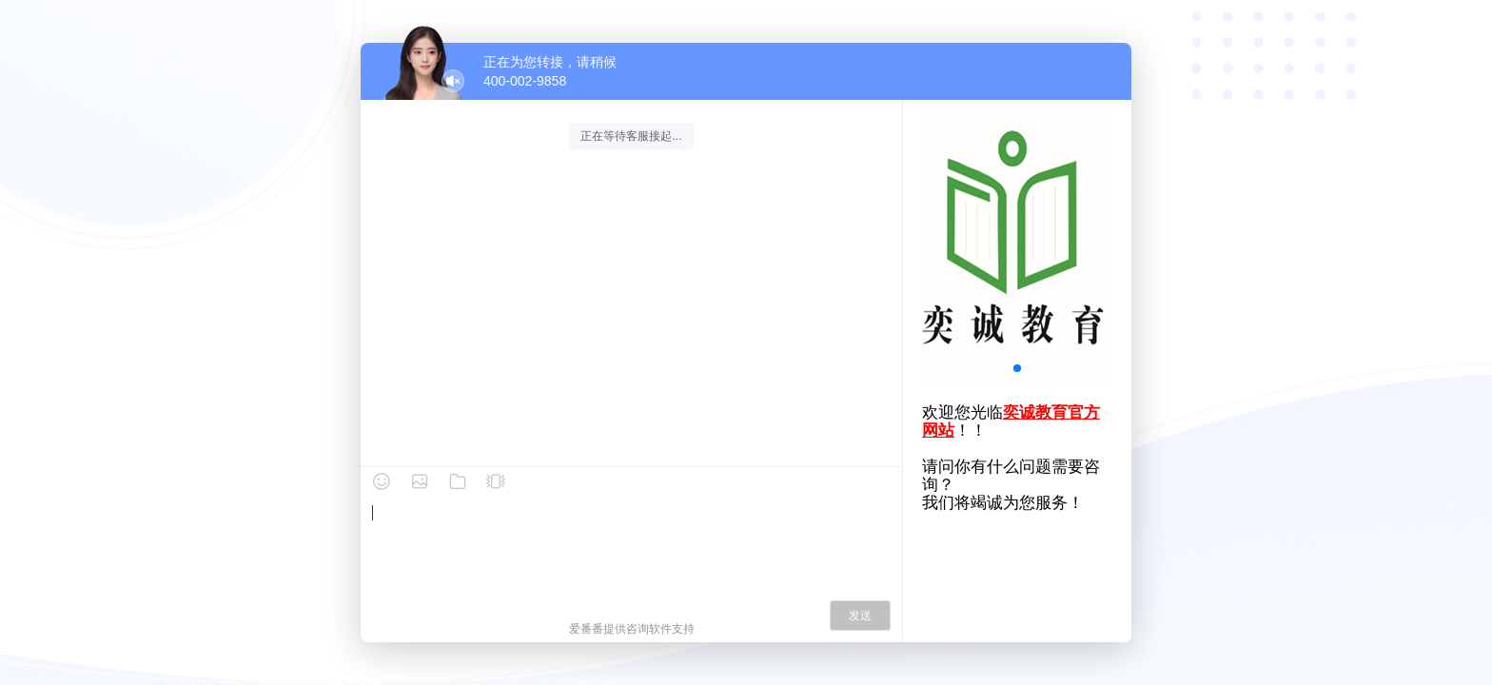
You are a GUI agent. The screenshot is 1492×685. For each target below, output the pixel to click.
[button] (1017, 368)
